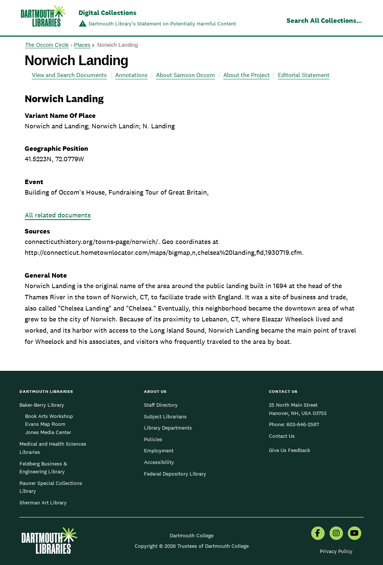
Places (82, 45)
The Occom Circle (47, 45)
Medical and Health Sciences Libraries (52, 447)
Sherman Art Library (43, 502)
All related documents (58, 215)
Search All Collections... (324, 20)
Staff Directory (161, 404)
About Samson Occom (185, 75)
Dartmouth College (192, 535)
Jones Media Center (48, 432)
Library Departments (168, 427)
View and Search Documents (69, 75)
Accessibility (159, 462)
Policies (153, 439)
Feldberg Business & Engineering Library (43, 467)
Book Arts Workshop (49, 416)
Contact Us (282, 436)
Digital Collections (108, 12)
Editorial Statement (304, 75)
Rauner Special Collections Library (50, 487)
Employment (159, 450)
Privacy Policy (336, 551)
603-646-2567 (303, 424)
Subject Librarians (165, 416)
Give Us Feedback (289, 450)
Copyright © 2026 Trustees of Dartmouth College (192, 546)
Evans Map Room (45, 424)
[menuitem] (318, 533)
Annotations (131, 75)
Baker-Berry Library (41, 404)
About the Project (246, 75)
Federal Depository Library (175, 473)
